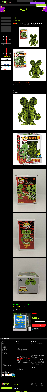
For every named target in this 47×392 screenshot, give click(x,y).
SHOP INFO (3, 31)
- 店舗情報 (42, 385)
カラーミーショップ (18, 391)
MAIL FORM (7, 388)
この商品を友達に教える (36, 329)
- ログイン (35, 384)
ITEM (13, 5)
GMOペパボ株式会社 (25, 391)
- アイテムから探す (31, 383)
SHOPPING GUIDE (25, 1)
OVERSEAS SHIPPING (30, 1)
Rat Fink (19, 20)
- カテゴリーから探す (31, 385)
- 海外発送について (36, 386)
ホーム (13, 17)
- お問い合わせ (42, 386)
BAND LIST (33, 5)
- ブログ (41, 384)
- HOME (41, 383)
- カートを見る (35, 385)
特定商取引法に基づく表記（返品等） (37, 328)
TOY (17, 18)
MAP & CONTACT (20, 1)
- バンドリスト (30, 386)
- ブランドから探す (31, 384)
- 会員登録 (35, 383)
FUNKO (19, 19)
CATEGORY (25, 5)
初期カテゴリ (16, 17)
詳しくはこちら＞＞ (13, 376)
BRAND (19, 5)
